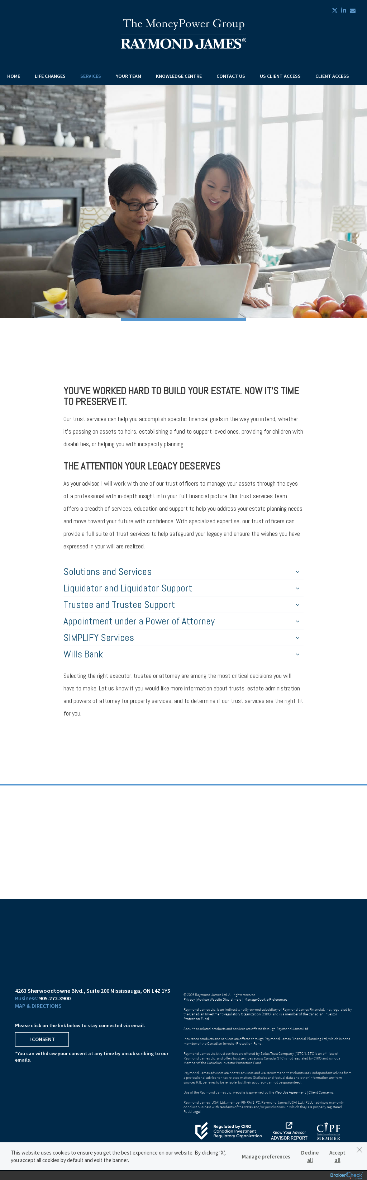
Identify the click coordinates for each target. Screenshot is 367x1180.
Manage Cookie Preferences (265, 999)
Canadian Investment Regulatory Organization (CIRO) (230, 1013)
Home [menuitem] (13, 76)
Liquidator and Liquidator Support (181, 588)
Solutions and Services (181, 571)
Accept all (337, 1156)
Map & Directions (38, 1005)
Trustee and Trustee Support (181, 604)
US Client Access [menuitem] (280, 76)
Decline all (310, 1156)
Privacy (189, 999)
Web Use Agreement (290, 1092)
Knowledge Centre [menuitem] (179, 76)
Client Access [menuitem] (332, 76)
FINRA (246, 1102)
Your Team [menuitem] (128, 76)
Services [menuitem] (90, 76)
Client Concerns (321, 1092)
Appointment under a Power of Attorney (181, 621)
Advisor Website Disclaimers (219, 999)
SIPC (256, 1102)
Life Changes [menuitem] (50, 76)
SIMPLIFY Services (181, 637)
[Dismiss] (359, 1150)
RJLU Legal (192, 1111)
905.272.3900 (55, 998)
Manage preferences (266, 1156)
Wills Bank (181, 654)
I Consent (42, 1039)
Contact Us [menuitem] (230, 76)
